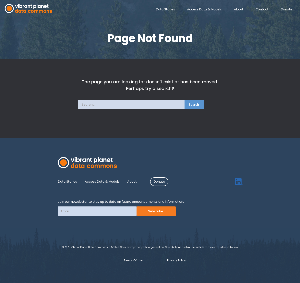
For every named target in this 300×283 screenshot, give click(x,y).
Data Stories (67, 181)
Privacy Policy (176, 260)
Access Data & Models (102, 181)
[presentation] (107, 226)
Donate (159, 181)
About (132, 181)
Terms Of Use (133, 260)
